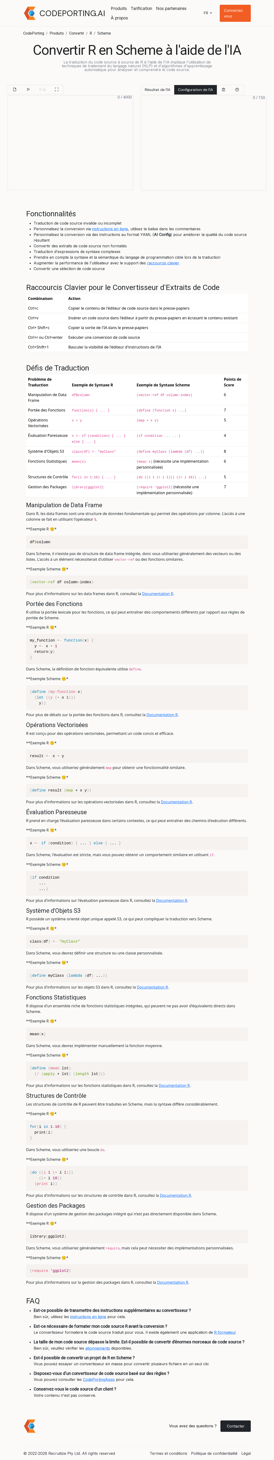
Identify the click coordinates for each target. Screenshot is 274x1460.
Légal (246, 1453)
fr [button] (206, 13)
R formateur (225, 1332)
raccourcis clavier (163, 263)
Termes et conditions (168, 1453)
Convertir (76, 33)
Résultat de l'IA (157, 89)
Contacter (236, 1426)
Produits (119, 8)
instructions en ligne (110, 228)
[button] (235, 13)
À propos (119, 17)
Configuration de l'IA (195, 89)
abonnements (97, 1348)
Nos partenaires (171, 8)
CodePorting (33, 33)
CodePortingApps (99, 1379)
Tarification (141, 8)
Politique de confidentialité (214, 1453)
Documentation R (157, 593)
